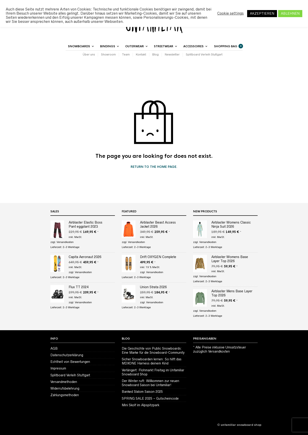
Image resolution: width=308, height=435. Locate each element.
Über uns (89, 54)
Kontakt (141, 54)
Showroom (108, 54)
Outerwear (134, 46)
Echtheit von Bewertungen (70, 362)
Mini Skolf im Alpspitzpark (140, 405)
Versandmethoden (63, 382)
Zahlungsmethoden (64, 395)
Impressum (58, 368)
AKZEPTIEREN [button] (262, 13)
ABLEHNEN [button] (290, 13)
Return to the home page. (154, 167)
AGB (54, 348)
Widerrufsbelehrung (64, 388)
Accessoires (193, 46)
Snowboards (79, 46)
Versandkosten (65, 242)
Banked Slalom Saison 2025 (142, 391)
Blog (155, 54)
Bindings (107, 46)
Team (126, 54)
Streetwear (163, 46)
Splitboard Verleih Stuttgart (204, 54)
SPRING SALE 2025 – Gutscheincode (150, 398)
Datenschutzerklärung (66, 355)
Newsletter (172, 54)
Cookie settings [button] (230, 13)
